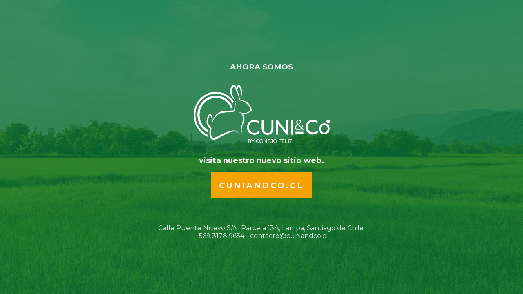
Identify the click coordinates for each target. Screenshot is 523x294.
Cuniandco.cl (261, 185)
